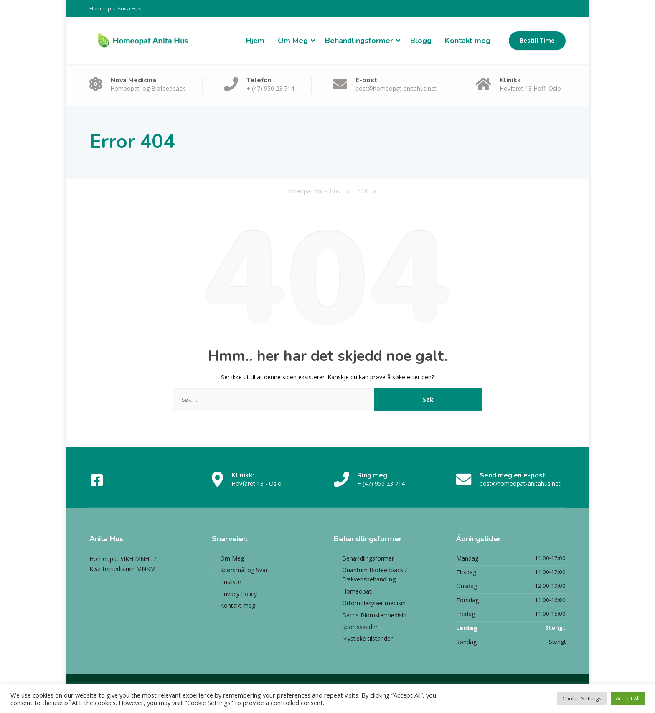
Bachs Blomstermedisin (374, 615)
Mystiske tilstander (367, 638)
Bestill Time (537, 40)
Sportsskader (360, 627)
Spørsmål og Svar (244, 570)
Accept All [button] (628, 698)
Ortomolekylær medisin (374, 603)
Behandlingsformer (359, 41)
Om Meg (293, 41)
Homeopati (357, 591)
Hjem (255, 41)
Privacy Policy (238, 594)
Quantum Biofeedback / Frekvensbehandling (374, 574)
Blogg (421, 41)
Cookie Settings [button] (582, 698)
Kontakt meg (467, 41)
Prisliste (230, 582)
